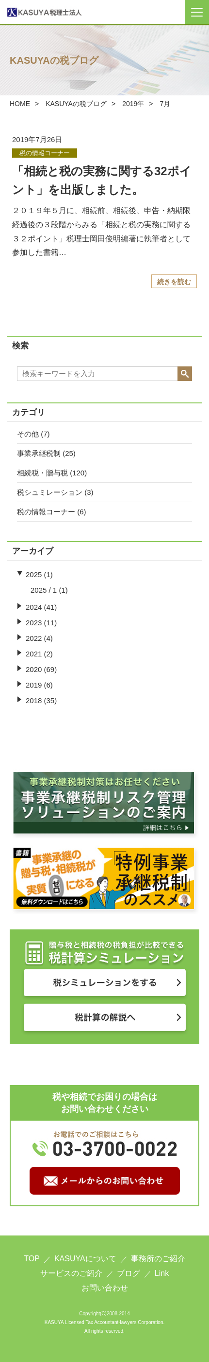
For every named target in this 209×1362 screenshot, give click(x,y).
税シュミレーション (49, 492)
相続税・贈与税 (42, 473)
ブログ (128, 1273)
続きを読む (174, 282)
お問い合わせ (104, 1288)
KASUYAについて (85, 1258)
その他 (28, 434)
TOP (32, 1258)
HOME (20, 104)
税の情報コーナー (46, 512)
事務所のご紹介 (158, 1258)
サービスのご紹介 (71, 1273)
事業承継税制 (39, 453)
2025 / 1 (44, 590)
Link (162, 1273)
